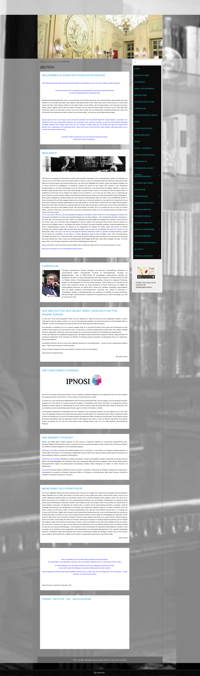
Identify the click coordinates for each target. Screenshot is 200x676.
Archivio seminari (142, 236)
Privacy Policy (114, 660)
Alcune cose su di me (144, 102)
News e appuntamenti (144, 89)
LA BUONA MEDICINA (142, 209)
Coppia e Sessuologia (144, 155)
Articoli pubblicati (147, 223)
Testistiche (139, 190)
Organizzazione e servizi (146, 115)
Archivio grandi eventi (145, 243)
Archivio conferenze (147, 229)
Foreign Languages (54, 62)
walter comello (100, 6)
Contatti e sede (141, 75)
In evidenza (139, 82)
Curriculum (140, 108)
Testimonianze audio (147, 203)
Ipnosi (137, 142)
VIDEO (137, 122)
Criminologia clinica (144, 168)
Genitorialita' (140, 161)
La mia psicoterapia (143, 128)
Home (42, 62)
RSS (74, 660)
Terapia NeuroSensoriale (147, 175)
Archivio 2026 (140, 95)
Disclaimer (123, 660)
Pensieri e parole (142, 216)
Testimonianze (147, 196)
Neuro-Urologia (142, 135)
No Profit (138, 249)
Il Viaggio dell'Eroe (143, 183)
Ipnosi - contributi (143, 148)
